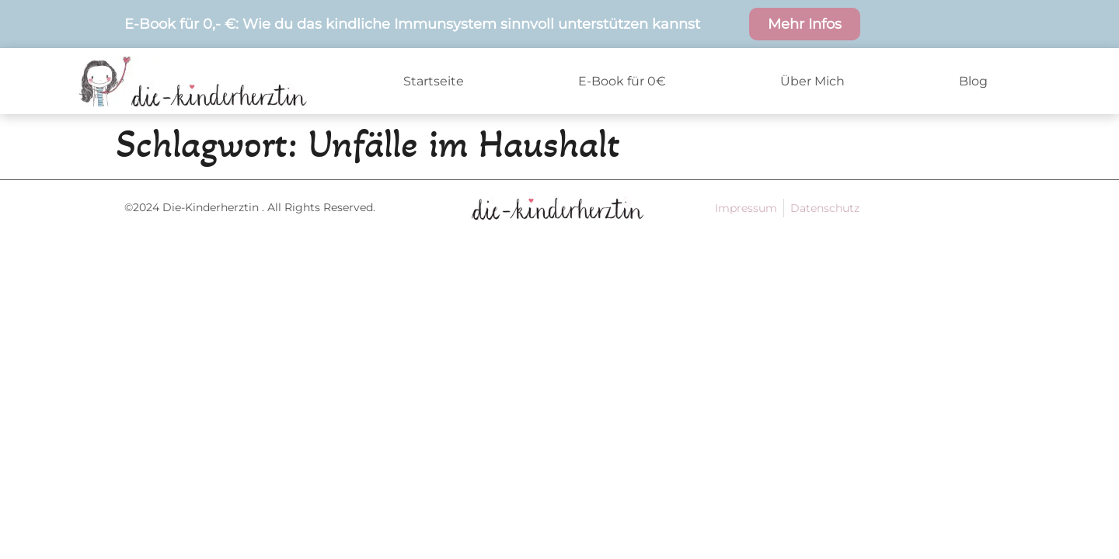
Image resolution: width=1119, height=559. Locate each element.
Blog (973, 81)
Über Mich (812, 81)
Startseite (433, 81)
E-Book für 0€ (622, 81)
